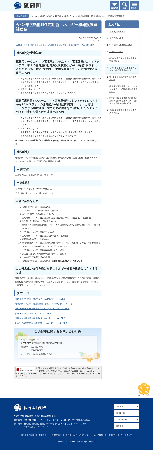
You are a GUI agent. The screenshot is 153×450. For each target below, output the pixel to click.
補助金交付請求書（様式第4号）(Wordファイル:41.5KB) (40, 318)
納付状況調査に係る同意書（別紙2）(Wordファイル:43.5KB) (42, 309)
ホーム (34, 16)
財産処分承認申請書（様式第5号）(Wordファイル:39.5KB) (41, 323)
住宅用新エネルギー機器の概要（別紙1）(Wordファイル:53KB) (43, 304)
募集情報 (119, 426)
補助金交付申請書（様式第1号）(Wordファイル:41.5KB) (40, 299)
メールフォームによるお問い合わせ (37, 354)
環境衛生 (68, 16)
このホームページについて (77, 435)
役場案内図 (120, 413)
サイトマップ (126, 435)
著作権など (56, 435)
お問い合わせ (121, 420)
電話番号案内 (83, 420)
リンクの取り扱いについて (104, 435)
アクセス (119, 407)
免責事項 (42, 435)
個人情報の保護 (27, 435)
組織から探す (46, 16)
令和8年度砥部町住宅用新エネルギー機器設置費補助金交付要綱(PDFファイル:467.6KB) (54, 45)
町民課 (58, 16)
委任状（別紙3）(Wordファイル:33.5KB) (33, 313)
